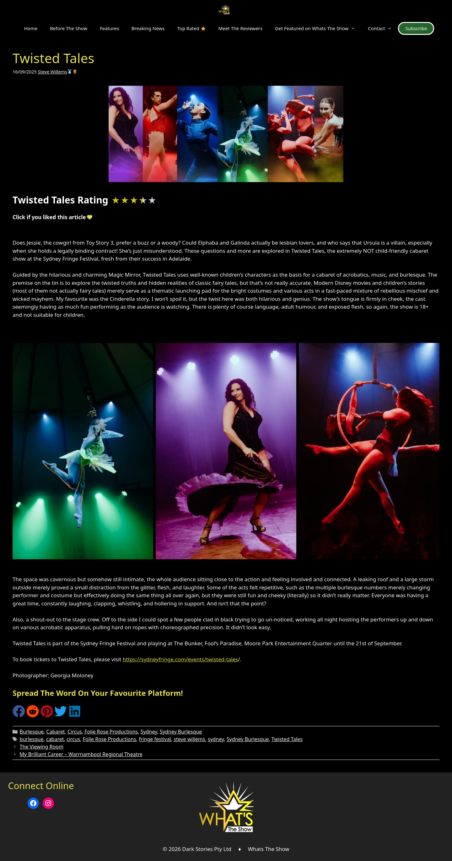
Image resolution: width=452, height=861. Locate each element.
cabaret (55, 739)
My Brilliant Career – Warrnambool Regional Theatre (81, 754)
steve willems (189, 739)
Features (109, 28)
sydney (216, 739)
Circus (74, 731)
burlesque (32, 739)
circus (73, 739)
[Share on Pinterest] (46, 715)
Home (31, 28)
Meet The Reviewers (240, 28)
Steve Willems (57, 72)
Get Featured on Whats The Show (318, 28)
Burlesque (32, 731)
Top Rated (191, 28)
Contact (383, 28)
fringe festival (155, 739)
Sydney (149, 731)
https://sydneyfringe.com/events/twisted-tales (180, 659)
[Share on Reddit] (32, 715)
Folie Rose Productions (111, 731)
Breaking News (148, 28)
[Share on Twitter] (60, 715)
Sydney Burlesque (181, 731)
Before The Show (68, 28)
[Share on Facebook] (19, 715)
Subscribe (416, 28)
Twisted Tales (287, 739)
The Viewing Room (41, 746)
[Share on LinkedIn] (74, 715)
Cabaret (55, 731)
